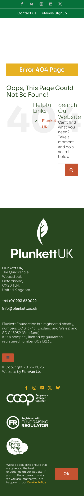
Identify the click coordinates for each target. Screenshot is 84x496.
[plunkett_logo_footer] (42, 220)
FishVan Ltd (31, 371)
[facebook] (26, 388)
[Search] (71, 170)
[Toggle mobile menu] (75, 28)
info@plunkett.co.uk (19, 308)
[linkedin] (42, 388)
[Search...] (61, 170)
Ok (66, 473)
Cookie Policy (36, 482)
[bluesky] (58, 388)
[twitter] (50, 388)
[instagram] (34, 388)
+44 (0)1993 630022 (19, 301)
